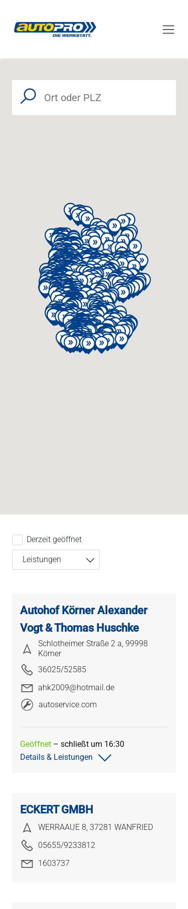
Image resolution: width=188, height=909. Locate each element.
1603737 (45, 863)
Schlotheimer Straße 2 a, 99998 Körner (84, 648)
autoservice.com (59, 705)
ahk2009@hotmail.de (67, 688)
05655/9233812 (57, 845)
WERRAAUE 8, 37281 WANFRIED (86, 827)
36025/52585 (53, 670)
